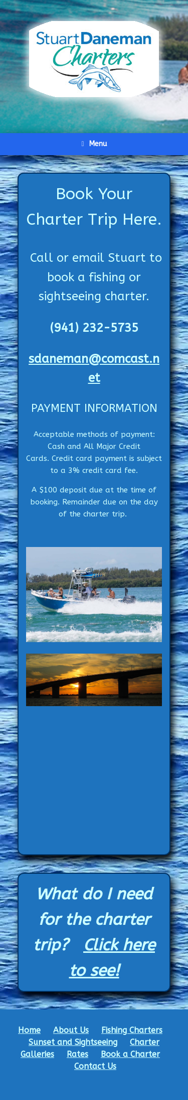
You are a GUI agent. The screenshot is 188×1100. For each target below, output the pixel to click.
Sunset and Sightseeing (73, 1042)
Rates (77, 1054)
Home (29, 1030)
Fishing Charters (131, 1030)
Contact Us (95, 1066)
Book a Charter (130, 1054)
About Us (71, 1030)
